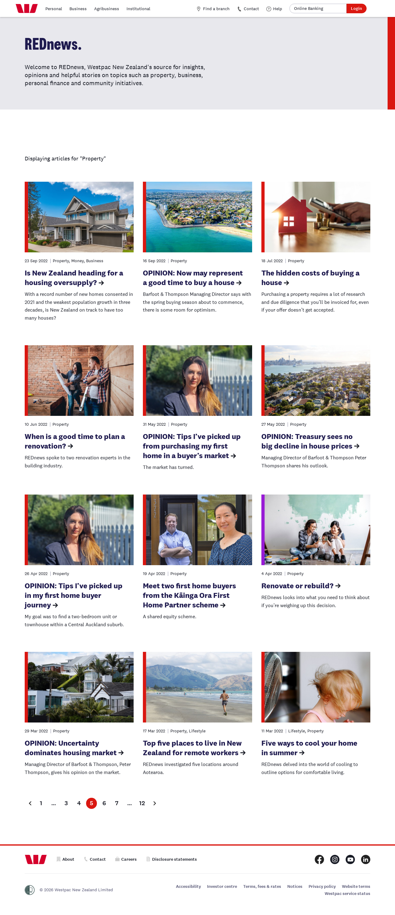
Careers (126, 859)
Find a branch (213, 8)
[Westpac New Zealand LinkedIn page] (365, 859)
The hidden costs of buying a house (310, 277)
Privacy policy (322, 886)
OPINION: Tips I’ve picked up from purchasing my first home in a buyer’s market (192, 446)
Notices (294, 886)
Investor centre (222, 886)
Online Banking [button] (308, 8)
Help (274, 8)
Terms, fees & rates (262, 886)
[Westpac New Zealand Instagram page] (334, 859)
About (65, 859)
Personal (53, 8)
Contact (248, 8)
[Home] (26, 8)
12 (142, 803)
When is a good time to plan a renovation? (75, 441)
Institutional (138, 8)
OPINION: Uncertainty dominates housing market (71, 747)
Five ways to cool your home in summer (309, 747)
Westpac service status (347, 893)
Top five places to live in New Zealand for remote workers (192, 747)
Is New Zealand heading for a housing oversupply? (74, 277)
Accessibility (188, 886)
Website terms (356, 886)
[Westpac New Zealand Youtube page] (350, 859)
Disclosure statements (171, 859)
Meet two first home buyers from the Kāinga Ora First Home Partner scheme (189, 595)
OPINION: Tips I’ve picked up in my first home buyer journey (74, 595)
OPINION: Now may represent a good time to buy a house (193, 277)
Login (356, 8)
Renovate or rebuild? (297, 585)
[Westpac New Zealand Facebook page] (319, 859)
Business (78, 8)
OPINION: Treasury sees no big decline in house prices (307, 441)
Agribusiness (106, 8)
